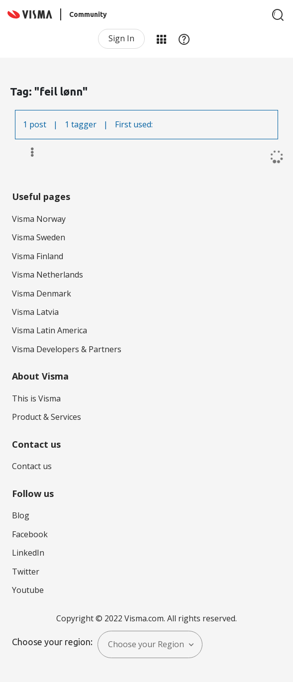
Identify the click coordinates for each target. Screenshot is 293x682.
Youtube (28, 590)
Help (184, 38)
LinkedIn (28, 552)
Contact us (32, 466)
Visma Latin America (49, 330)
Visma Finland (37, 256)
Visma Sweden (38, 237)
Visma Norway (39, 218)
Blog (20, 515)
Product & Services (46, 416)
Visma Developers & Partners (66, 349)
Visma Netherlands (47, 274)
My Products (161, 38)
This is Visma (36, 398)
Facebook (30, 534)
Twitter (25, 571)
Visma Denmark (41, 293)
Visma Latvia (35, 311)
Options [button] (27, 152)
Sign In (121, 38)
